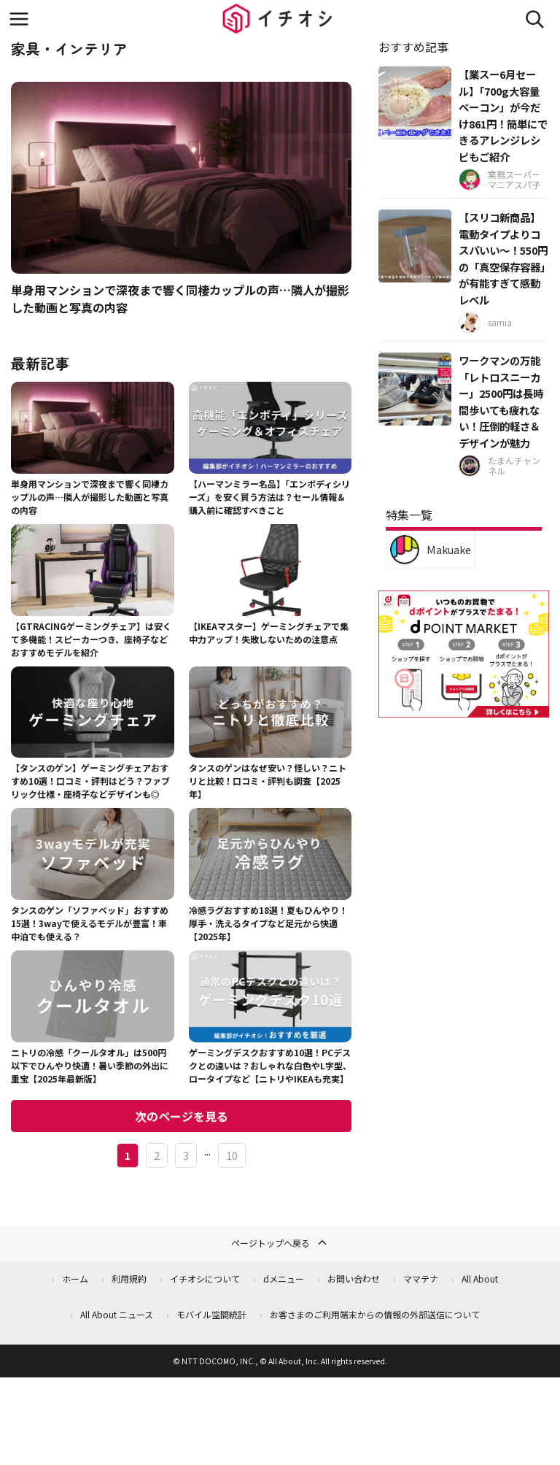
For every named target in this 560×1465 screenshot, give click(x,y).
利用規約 (129, 1278)
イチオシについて (205, 1278)
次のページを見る (181, 1116)
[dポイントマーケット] (463, 708)
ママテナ (420, 1278)
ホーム (75, 1278)
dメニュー (283, 1278)
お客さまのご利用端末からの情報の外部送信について (375, 1314)
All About (480, 1278)
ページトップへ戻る (280, 1242)
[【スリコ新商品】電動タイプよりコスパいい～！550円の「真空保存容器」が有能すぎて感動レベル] (414, 245)
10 (232, 1155)
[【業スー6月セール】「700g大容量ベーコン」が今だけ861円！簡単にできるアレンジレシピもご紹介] (414, 102)
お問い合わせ (353, 1278)
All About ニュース (116, 1314)
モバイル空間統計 (211, 1314)
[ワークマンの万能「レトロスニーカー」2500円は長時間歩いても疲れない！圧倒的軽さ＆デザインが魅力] (414, 389)
